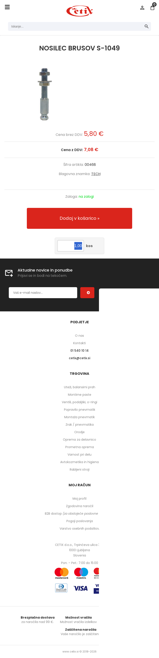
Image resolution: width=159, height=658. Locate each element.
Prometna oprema (79, 447)
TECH (96, 173)
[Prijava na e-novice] (87, 292)
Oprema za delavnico (79, 439)
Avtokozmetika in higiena (79, 462)
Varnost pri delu (79, 454)
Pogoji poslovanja (79, 521)
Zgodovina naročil (79, 506)
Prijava (142, 7)
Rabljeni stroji (80, 469)
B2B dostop (79, 513)
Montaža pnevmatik (79, 417)
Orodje (79, 432)
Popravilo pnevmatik (79, 409)
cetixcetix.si (79, 358)
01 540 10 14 (79, 350)
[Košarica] (152, 7)
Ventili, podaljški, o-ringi (79, 402)
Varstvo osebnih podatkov (80, 528)
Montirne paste (79, 394)
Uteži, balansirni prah (79, 387)
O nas (79, 335)
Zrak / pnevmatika (80, 424)
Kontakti (79, 343)
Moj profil (79, 498)
